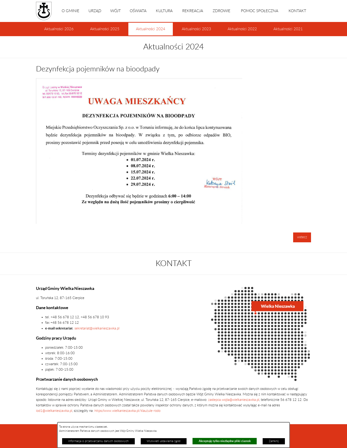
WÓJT (115, 11)
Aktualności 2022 (242, 29)
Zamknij (274, 441)
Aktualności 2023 (196, 29)
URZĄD (94, 11)
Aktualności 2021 (288, 29)
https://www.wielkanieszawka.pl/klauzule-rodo (127, 411)
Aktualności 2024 (150, 31)
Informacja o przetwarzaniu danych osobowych (98, 441)
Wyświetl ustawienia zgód (163, 441)
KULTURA (164, 11)
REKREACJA (192, 11)
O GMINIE (70, 11)
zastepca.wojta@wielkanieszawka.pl (233, 400)
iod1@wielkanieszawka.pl (54, 411)
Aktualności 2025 (104, 29)
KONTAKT (297, 11)
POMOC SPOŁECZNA (259, 11)
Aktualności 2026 (59, 29)
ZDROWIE (221, 11)
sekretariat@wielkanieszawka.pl (96, 328)
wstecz (302, 237)
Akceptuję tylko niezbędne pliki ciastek (225, 441)
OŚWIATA (138, 11)
